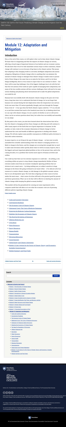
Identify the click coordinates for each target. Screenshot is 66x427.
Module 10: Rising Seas (15, 307)
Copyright (56, 421)
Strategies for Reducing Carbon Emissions (22, 211)
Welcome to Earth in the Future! (14, 38)
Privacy (26, 421)
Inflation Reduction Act (16, 220)
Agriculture (12, 223)
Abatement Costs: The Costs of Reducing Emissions (25, 208)
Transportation (14, 234)
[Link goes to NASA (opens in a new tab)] (22, 5)
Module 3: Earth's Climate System (17, 291)
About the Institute (22, 409)
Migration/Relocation (16, 237)
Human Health (13, 231)
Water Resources (14, 225)
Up (32, 261)
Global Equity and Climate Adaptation (21, 243)
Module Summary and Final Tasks (20, 251)
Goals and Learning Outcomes (18, 200)
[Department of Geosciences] (58, 4)
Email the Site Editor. (37, 409)
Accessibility (41, 421)
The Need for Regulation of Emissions (21, 217)
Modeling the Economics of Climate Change (23, 214)
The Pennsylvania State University (16, 421)
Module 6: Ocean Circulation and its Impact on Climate (22, 298)
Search (56, 275)
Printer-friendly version (10, 193)
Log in (62, 28)
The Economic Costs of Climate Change (21, 205)
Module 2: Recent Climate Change (17, 289)
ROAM (61, 397)
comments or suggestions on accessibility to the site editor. (38, 404)
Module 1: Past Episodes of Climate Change (20, 286)
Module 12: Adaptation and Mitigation (19, 311)
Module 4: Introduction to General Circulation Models (22, 293)
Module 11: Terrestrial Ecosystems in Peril (19, 309)
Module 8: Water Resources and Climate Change (21, 302)
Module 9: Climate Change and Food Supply (19, 304)
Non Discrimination (33, 421)
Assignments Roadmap (16, 203)
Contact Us (29, 409)
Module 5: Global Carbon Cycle (16, 295)
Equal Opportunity (49, 421)
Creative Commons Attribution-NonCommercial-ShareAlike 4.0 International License (44, 395)
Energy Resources (14, 228)
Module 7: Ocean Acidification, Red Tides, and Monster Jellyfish (24, 300)
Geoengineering (14, 240)
